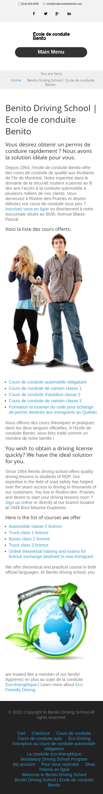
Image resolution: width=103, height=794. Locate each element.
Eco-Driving (79, 738)
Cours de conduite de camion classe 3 (45, 400)
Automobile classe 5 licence (35, 526)
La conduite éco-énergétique (54, 754)
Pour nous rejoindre (60, 764)
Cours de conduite (73, 733)
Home (16, 80)
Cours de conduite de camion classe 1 (45, 388)
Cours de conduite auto (40, 738)
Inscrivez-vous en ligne (27, 209)
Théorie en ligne (54, 769)
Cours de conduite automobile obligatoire (48, 382)
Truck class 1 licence (28, 532)
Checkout (41, 733)
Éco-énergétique (21, 684)
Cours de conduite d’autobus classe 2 (44, 394)
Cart (21, 733)
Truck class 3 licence (28, 545)
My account (24, 764)
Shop (90, 764)
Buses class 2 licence (29, 538)
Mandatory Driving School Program (54, 759)
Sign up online (19, 502)
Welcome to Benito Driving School (54, 774)
